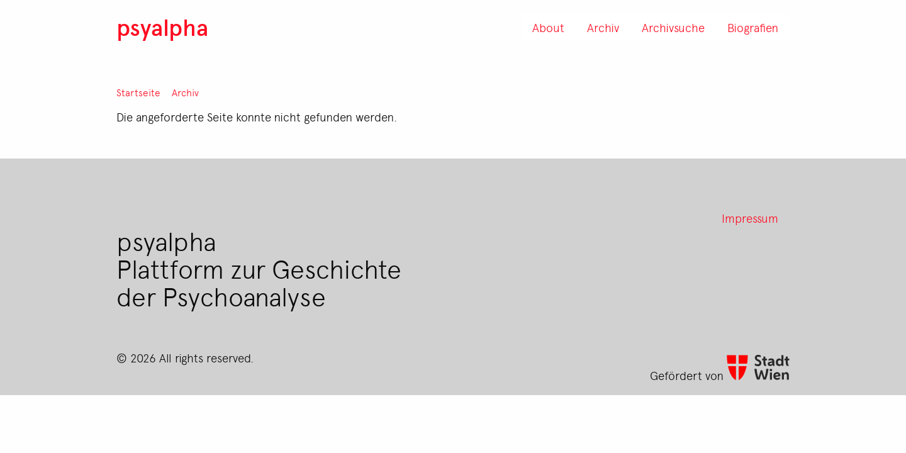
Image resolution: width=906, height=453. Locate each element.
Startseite (138, 93)
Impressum (750, 217)
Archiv (185, 93)
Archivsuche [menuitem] (673, 27)
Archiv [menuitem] (603, 27)
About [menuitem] (548, 27)
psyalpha (162, 26)
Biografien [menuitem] (752, 27)
